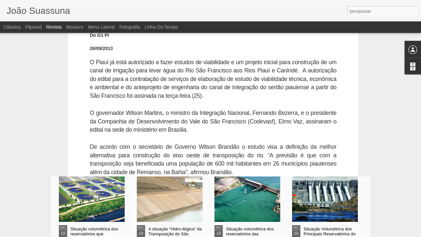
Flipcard (33, 27)
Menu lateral (101, 27)
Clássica (12, 27)
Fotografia (129, 27)
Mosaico (74, 27)
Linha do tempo (161, 27)
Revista (54, 27)
